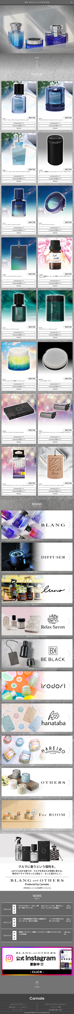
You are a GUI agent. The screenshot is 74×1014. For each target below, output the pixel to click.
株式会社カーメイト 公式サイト (18, 1007)
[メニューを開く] (72, 2)
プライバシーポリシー (18, 1010)
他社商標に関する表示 (55, 1010)
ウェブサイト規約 (55, 1007)
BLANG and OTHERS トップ (18, 1004)
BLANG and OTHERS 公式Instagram (55, 1004)
